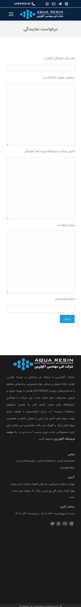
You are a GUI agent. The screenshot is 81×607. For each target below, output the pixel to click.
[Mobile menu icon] (11, 14)
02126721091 (24, 4)
